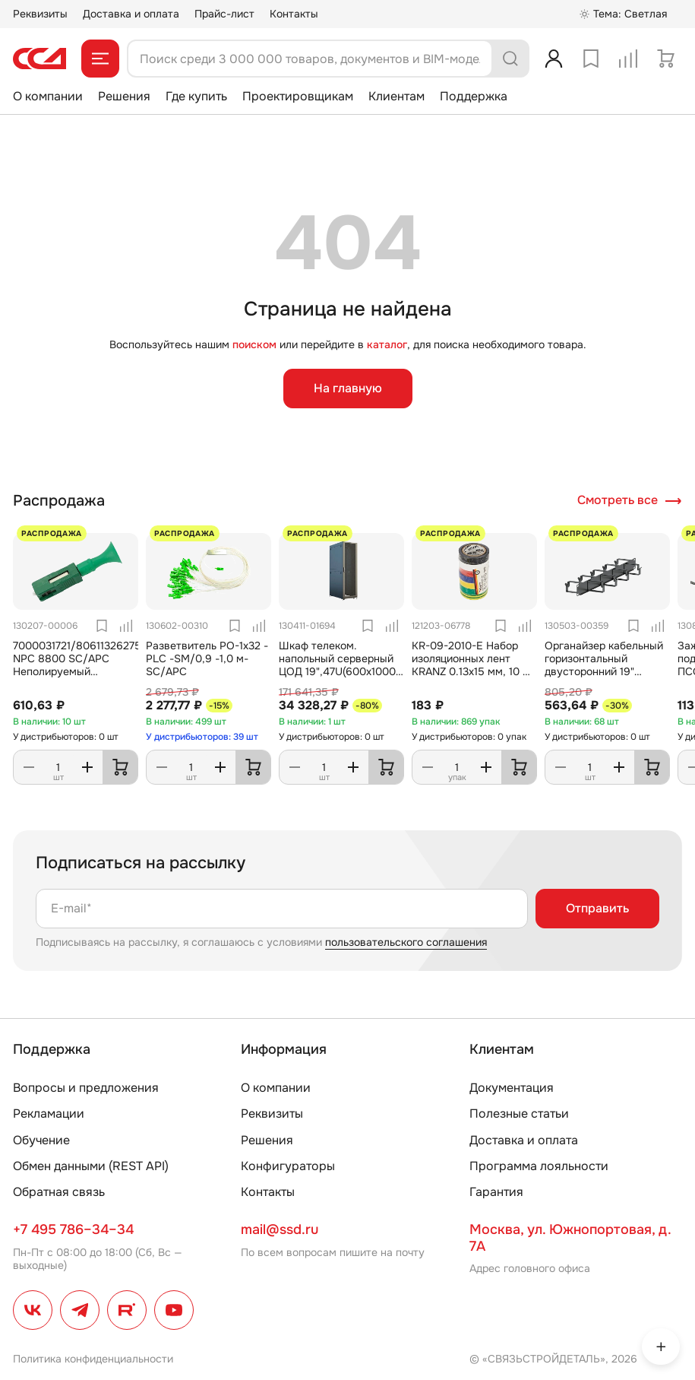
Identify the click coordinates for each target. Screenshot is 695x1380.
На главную (348, 388)
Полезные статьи (519, 1113)
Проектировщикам (297, 96)
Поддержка (473, 96)
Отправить (597, 908)
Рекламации (48, 1113)
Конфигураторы (288, 1166)
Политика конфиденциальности (93, 1359)
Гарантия (496, 1192)
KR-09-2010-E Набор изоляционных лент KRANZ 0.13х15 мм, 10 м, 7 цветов (472, 664)
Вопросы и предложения (86, 1088)
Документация (511, 1088)
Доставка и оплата (131, 14)
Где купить (196, 96)
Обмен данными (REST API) (91, 1166)
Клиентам (396, 96)
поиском (254, 344)
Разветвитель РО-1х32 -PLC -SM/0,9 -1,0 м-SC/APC (207, 658)
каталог (387, 344)
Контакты (294, 14)
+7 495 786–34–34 (73, 1229)
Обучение (41, 1140)
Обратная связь (59, 1192)
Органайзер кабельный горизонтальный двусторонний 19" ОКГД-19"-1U (604, 664)
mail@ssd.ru (279, 1229)
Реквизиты (40, 14)
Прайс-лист (224, 14)
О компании (48, 96)
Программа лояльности (538, 1166)
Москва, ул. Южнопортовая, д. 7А (570, 1238)
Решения (124, 96)
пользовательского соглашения (406, 942)
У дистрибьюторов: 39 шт (202, 736)
